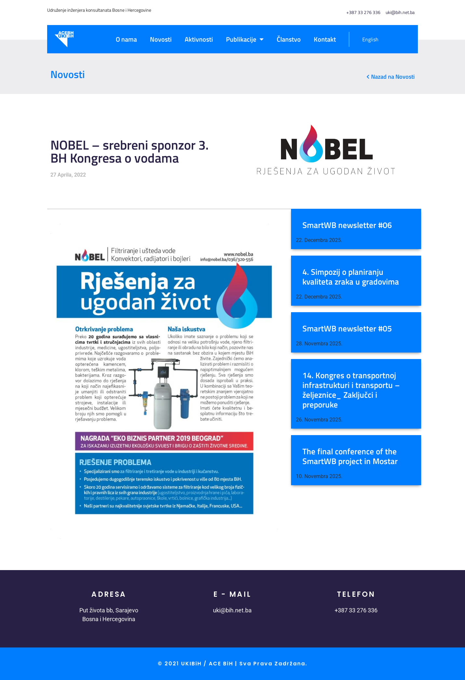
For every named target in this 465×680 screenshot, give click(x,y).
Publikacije (245, 39)
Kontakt (325, 39)
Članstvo (289, 39)
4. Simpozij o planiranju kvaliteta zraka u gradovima (350, 277)
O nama (126, 39)
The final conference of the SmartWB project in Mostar (350, 456)
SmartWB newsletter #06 (347, 225)
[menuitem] (367, 39)
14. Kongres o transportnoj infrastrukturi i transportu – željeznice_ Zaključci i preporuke (351, 390)
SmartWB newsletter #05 (347, 328)
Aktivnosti (199, 39)
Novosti (161, 39)
